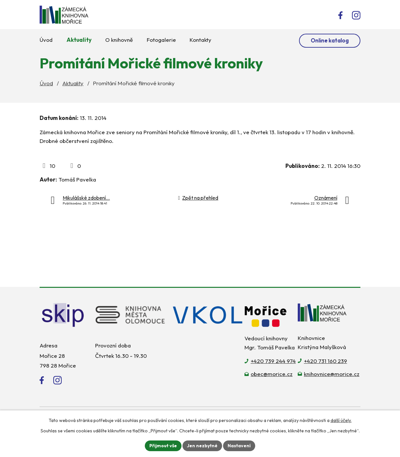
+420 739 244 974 (273, 360)
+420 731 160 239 (325, 360)
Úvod (46, 83)
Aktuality (72, 83)
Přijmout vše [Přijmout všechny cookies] (163, 446)
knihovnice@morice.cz (331, 373)
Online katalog (330, 40)
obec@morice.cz (272, 373)
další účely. (341, 420)
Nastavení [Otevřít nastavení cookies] (239, 446)
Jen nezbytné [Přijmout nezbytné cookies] (202, 446)
